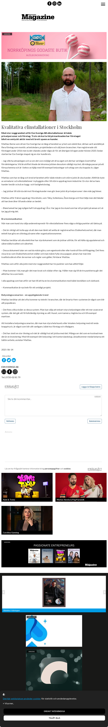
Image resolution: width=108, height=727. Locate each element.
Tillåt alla (54, 718)
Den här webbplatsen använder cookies (22, 698)
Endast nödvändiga (54, 711)
